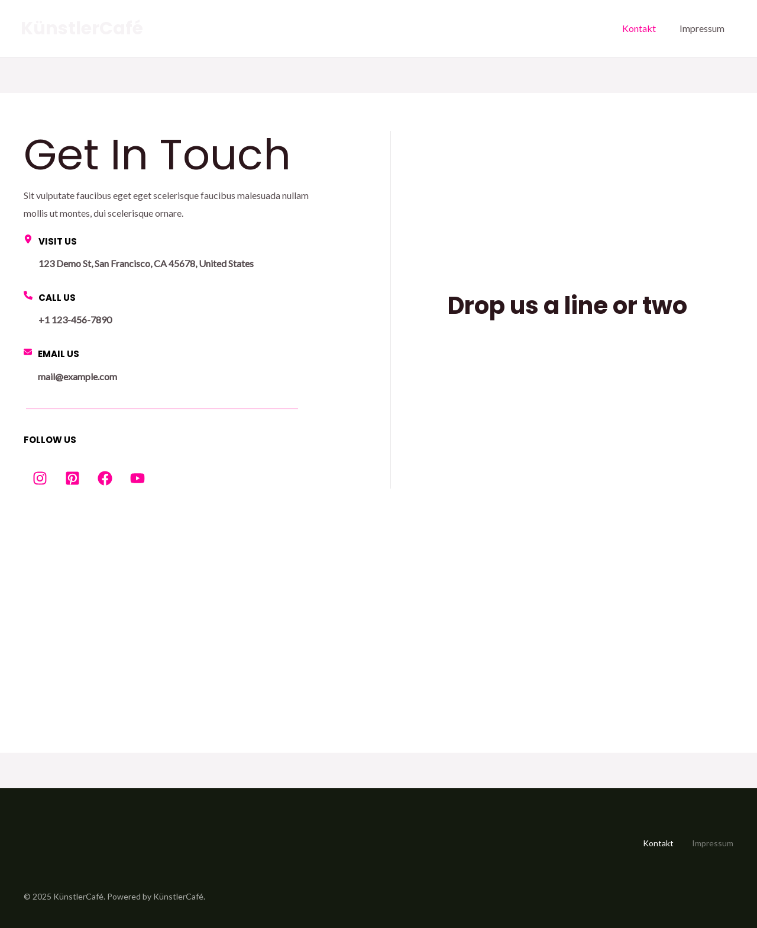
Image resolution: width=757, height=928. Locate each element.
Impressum (702, 28)
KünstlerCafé (82, 28)
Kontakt (639, 28)
